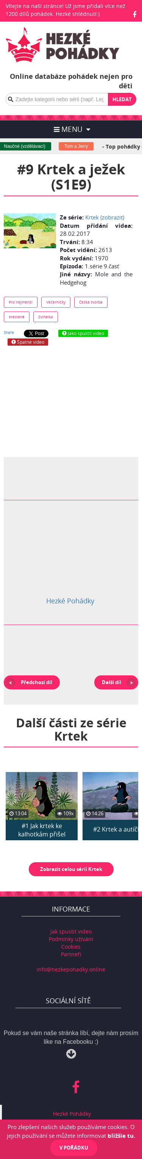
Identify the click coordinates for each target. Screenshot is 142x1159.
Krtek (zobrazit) (104, 217)
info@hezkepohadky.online (71, 969)
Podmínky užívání (71, 939)
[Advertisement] (71, 400)
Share (9, 332)
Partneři (71, 954)
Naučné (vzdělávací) (27, 146)
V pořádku (73, 1147)
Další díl (111, 682)
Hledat (122, 99)
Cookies (71, 946)
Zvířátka (45, 317)
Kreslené (17, 317)
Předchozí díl (36, 682)
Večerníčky (56, 302)
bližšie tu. (121, 1135)
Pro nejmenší (21, 302)
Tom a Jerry (79, 146)
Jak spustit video (71, 931)
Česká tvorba (91, 302)
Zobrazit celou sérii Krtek (71, 869)
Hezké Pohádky (70, 600)
